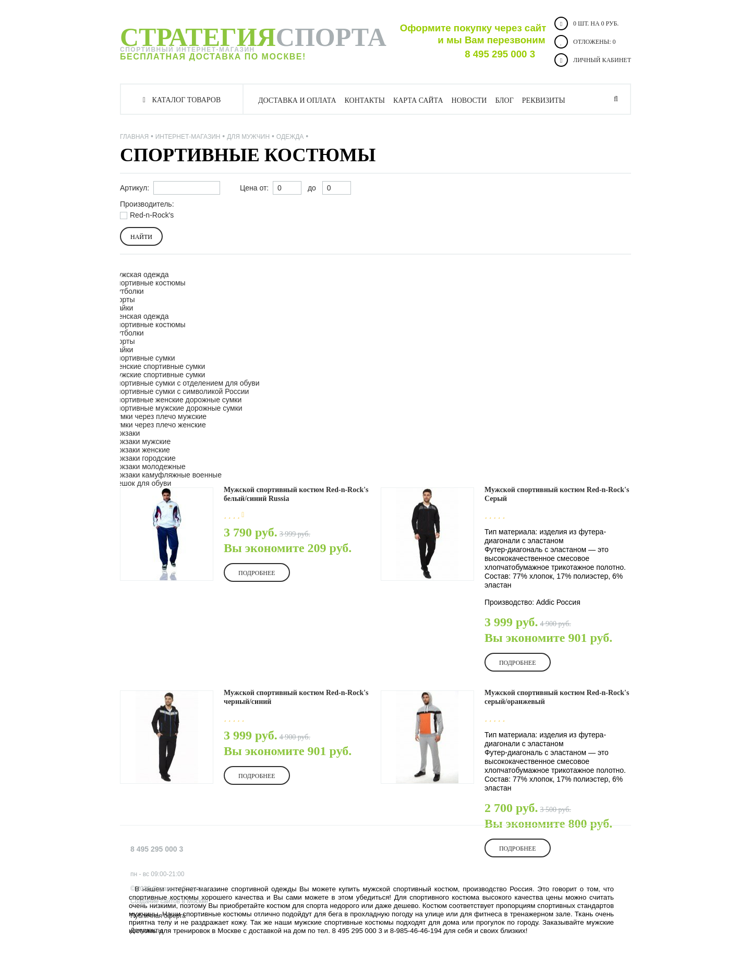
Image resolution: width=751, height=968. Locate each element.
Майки (122, 308)
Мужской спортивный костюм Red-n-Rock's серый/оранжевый (556, 697)
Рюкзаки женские (141, 450)
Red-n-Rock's (152, 215)
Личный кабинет (592, 60)
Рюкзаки (126, 433)
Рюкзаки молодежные (149, 466)
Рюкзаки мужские (141, 441)
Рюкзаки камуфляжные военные (167, 475)
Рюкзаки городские (144, 458)
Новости (469, 100)
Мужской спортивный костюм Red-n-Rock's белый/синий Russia (296, 494)
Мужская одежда (140, 274)
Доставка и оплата (297, 100)
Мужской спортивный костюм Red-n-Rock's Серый (556, 494)
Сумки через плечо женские (159, 425)
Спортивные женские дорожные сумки (176, 400)
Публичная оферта (158, 915)
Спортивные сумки (143, 358)
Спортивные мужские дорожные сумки (177, 408)
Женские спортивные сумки (158, 366)
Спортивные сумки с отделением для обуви (186, 383)
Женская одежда (140, 316)
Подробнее (256, 573)
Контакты (365, 100)
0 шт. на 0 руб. (586, 23)
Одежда (290, 136)
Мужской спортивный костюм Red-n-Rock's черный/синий (296, 697)
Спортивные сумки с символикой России (180, 391)
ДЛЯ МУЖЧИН (248, 136)
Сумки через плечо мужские (159, 416)
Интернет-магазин (188, 136)
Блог (504, 100)
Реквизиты (543, 100)
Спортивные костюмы (149, 283)
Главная (134, 136)
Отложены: (584, 42)
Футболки (128, 291)
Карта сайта (418, 100)
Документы (146, 930)
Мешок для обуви (141, 483)
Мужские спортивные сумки (158, 375)
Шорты (123, 299)
